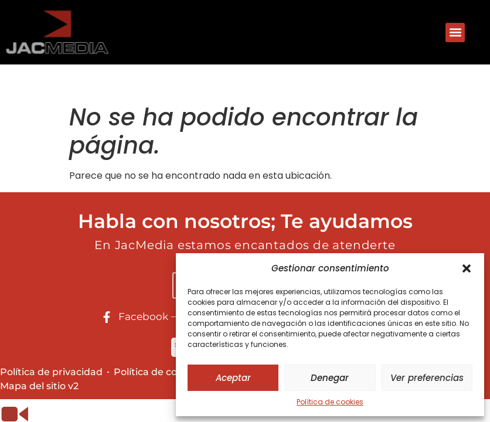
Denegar (330, 378)
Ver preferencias (427, 378)
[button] (466, 268)
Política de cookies (330, 402)
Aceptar (233, 378)
